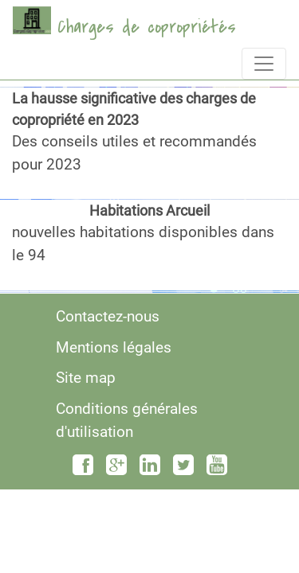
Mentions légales (113, 347)
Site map (86, 377)
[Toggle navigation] (264, 64)
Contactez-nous (107, 316)
